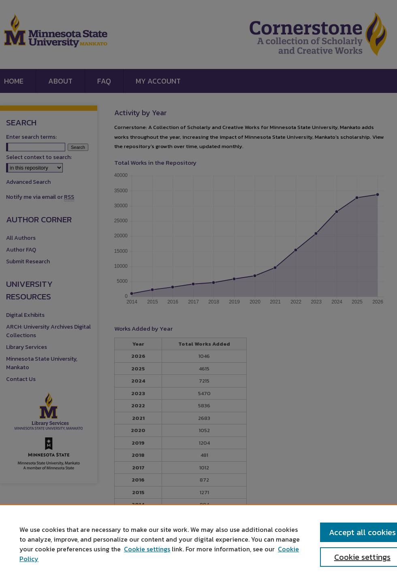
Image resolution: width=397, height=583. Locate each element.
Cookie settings (147, 549)
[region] (198, 543)
